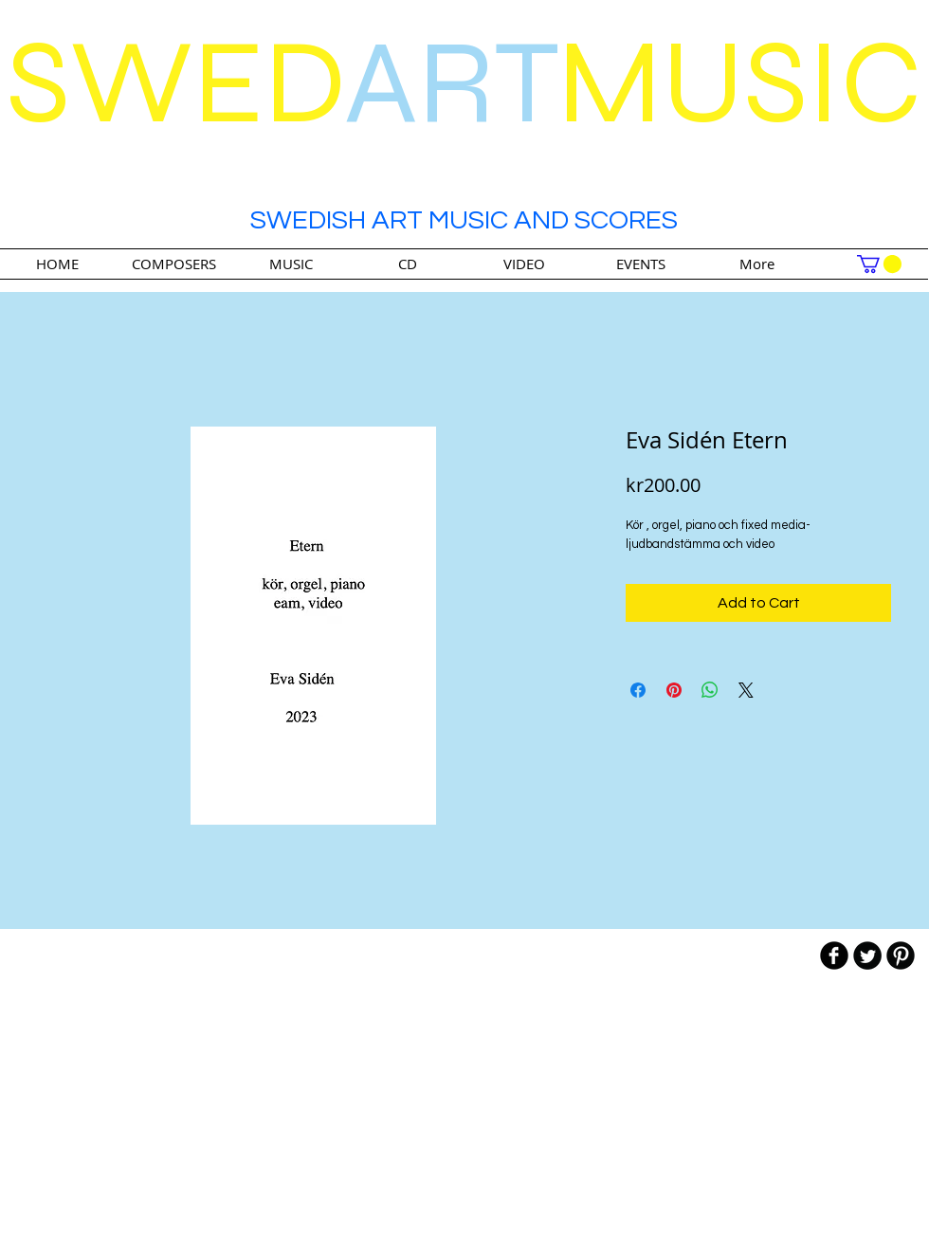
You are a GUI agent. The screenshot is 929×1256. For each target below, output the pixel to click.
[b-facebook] (834, 955)
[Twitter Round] (867, 955)
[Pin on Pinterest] (674, 690)
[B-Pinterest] (900, 955)
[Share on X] (746, 690)
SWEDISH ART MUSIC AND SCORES (464, 220)
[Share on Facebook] (638, 690)
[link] (879, 264)
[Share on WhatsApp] (710, 690)
